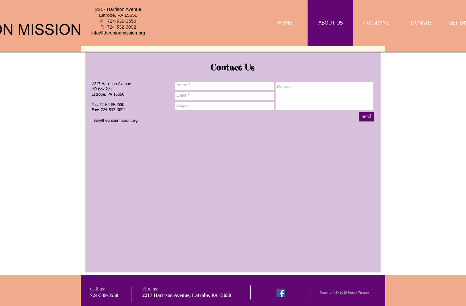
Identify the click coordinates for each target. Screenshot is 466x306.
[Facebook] (280, 293)
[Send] (366, 116)
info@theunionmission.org (118, 32)
